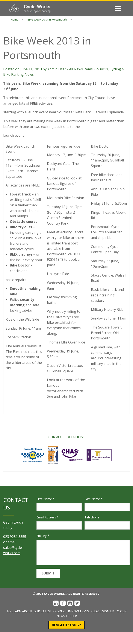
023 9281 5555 (14, 536)
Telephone (92, 517)
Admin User (56, 69)
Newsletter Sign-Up (66, 624)
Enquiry (42, 536)
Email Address (47, 517)
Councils (101, 69)
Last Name (94, 499)
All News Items (81, 69)
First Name (45, 499)
